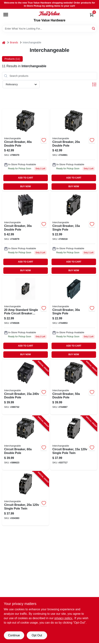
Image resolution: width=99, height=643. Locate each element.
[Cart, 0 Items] (91, 15)
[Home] (3, 42)
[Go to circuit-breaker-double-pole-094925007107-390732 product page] (25, 387)
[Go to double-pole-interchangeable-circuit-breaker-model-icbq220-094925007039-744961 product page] (73, 149)
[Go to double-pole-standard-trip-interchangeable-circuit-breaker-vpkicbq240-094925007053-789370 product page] (25, 149)
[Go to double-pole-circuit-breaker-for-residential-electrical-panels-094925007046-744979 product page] (25, 233)
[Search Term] (49, 28)
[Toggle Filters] (94, 84)
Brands (14, 42)
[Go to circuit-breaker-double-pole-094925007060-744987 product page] (73, 387)
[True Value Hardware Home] (49, 13)
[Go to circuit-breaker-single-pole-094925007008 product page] (73, 233)
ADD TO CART (25, 177)
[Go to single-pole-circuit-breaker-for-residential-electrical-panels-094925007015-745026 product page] (25, 317)
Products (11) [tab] (12, 58)
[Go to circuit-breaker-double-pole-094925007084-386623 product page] (25, 443)
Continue (14, 635)
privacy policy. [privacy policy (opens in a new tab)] (63, 618)
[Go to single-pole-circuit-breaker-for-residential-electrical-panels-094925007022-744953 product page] (73, 317)
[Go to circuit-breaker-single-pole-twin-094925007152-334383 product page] (25, 498)
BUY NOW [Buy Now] (25, 186)
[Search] (93, 28)
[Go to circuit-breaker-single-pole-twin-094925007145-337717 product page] (73, 443)
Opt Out (37, 635)
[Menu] (5, 14)
